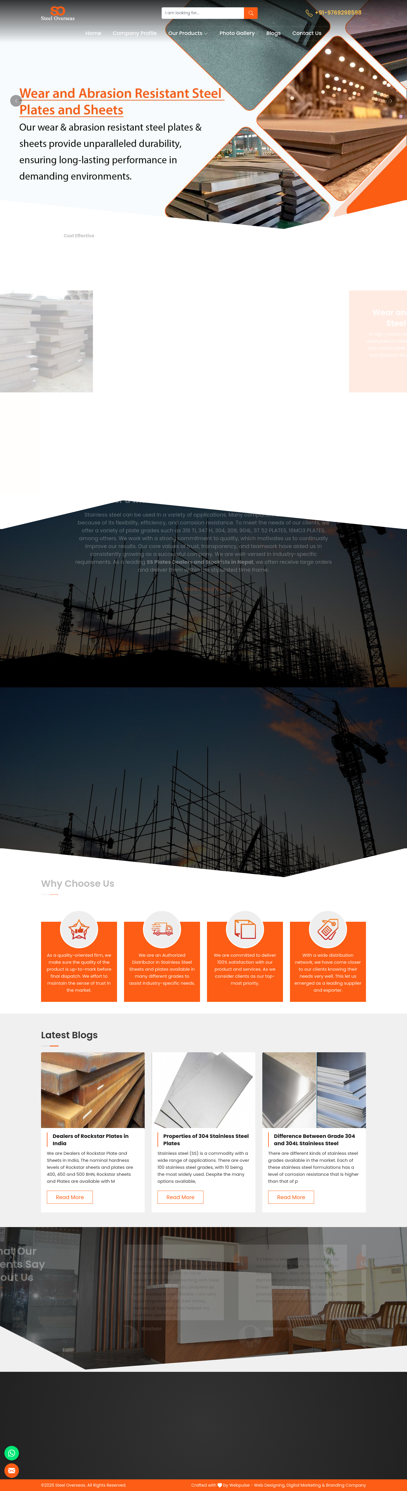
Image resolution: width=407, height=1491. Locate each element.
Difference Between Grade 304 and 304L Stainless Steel (314, 1139)
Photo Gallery (237, 33)
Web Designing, (270, 1485)
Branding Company (346, 1485)
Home (93, 33)
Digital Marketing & (305, 1485)
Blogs (273, 33)
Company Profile (135, 33)
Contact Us (306, 33)
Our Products (188, 33)
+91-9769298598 (334, 13)
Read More (70, 1197)
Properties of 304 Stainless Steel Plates (206, 1139)
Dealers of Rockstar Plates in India (91, 1139)
